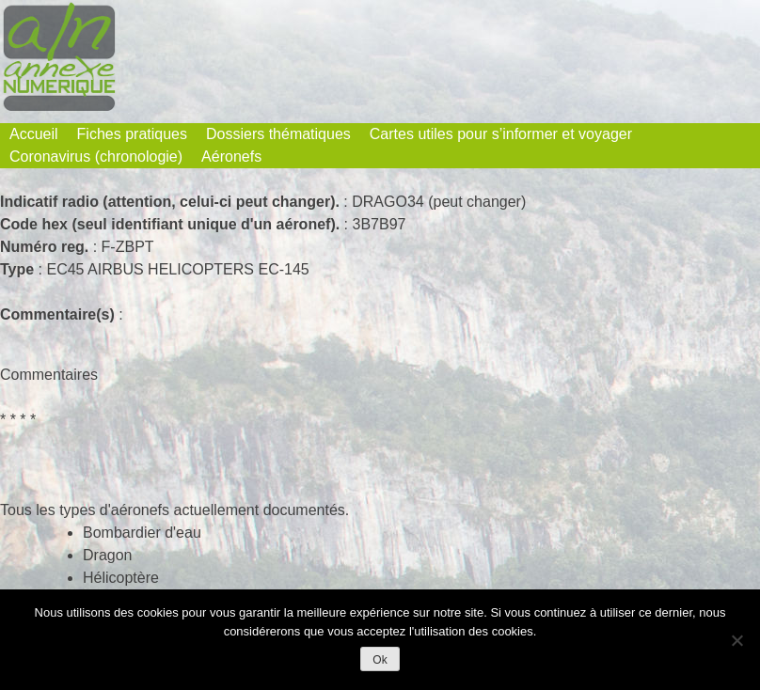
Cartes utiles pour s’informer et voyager (501, 134)
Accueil (33, 134)
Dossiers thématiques (278, 134)
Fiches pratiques (132, 134)
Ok (379, 659)
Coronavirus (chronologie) (95, 157)
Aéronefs (231, 157)
